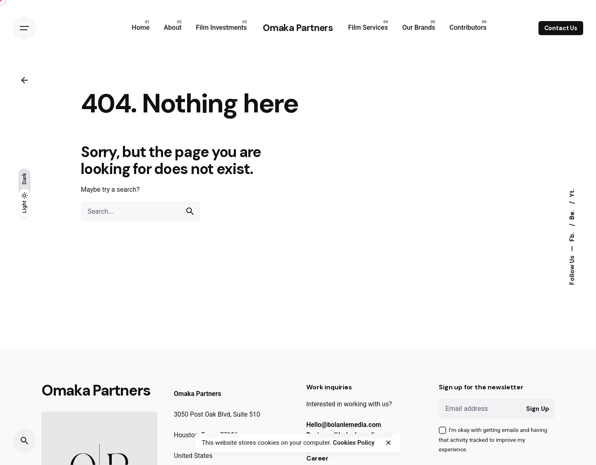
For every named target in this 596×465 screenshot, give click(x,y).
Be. (572, 213)
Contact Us (561, 28)
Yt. (572, 192)
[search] (190, 211)
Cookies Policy (353, 442)
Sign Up (537, 409)
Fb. (572, 235)
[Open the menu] (24, 28)
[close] (388, 443)
